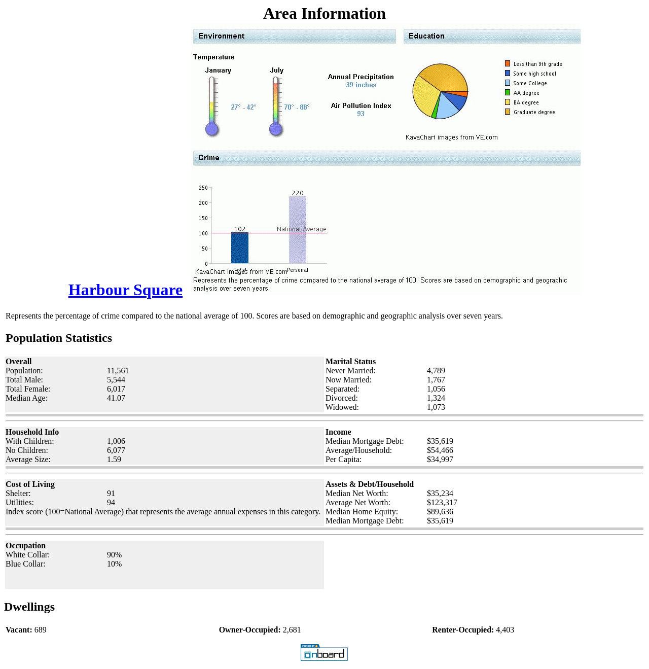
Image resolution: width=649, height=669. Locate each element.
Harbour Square (125, 289)
